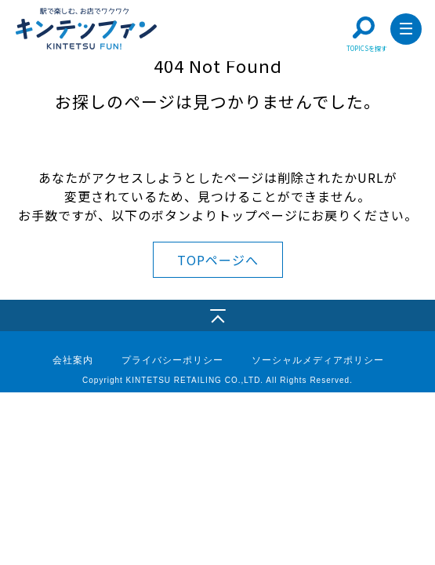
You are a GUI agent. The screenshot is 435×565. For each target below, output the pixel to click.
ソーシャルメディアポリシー (318, 360)
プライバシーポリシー (172, 360)
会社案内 (73, 360)
